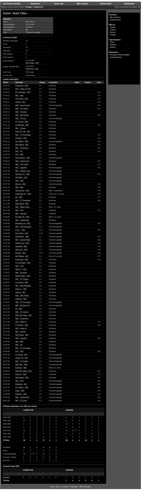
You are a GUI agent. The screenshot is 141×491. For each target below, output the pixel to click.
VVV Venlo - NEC (21, 99)
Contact (65, 487)
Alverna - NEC (20, 184)
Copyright (73, 487)
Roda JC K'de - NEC (22, 131)
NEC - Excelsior (21, 273)
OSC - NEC (19, 181)
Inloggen (29, 7)
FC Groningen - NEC (23, 92)
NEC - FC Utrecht (21, 109)
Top (51, 487)
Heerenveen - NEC (22, 191)
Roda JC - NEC (21, 289)
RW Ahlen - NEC (21, 177)
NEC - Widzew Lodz (22, 171)
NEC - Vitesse (20, 128)
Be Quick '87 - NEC (22, 217)
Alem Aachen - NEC (22, 158)
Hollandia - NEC (21, 246)
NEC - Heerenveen (22, 161)
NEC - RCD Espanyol (23, 227)
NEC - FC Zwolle (21, 361)
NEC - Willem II (21, 322)
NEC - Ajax (19, 95)
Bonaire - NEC (20, 253)
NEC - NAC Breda (22, 115)
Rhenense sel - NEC (22, 223)
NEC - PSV (19, 210)
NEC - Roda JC (21, 328)
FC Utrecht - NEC (21, 122)
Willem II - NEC (21, 269)
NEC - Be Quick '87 (22, 305)
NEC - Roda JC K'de (22, 89)
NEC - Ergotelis (21, 168)
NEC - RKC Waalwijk (23, 286)
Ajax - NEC (19, 341)
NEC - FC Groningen (23, 135)
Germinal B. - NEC (22, 236)
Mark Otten (20, 13)
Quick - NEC (20, 391)
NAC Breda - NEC (32, 63)
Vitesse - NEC (20, 102)
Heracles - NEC (21, 138)
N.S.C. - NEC (20, 230)
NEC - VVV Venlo (21, 164)
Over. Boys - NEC (21, 233)
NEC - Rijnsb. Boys (22, 207)
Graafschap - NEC (22, 125)
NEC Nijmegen (85, 487)
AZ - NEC (19, 197)
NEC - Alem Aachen (22, 105)
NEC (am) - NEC (21, 250)
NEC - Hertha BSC (22, 397)
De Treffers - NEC (21, 141)
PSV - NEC (19, 154)
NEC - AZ (18, 151)
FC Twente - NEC (21, 325)
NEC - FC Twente (21, 279)
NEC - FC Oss (20, 118)
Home (57, 487)
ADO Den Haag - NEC (23, 315)
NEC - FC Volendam (22, 200)
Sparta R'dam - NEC (22, 276)
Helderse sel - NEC (22, 243)
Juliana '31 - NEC (21, 358)
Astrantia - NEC (21, 394)
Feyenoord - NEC (32, 69)
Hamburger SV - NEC (23, 194)
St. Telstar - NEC (21, 355)
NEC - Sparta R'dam (22, 240)
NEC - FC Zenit (21, 400)
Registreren (38, 7)
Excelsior (6, 477)
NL (27, 30)
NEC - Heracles (21, 112)
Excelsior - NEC (21, 368)
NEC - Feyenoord (21, 148)
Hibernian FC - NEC (22, 174)
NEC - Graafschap (22, 220)
